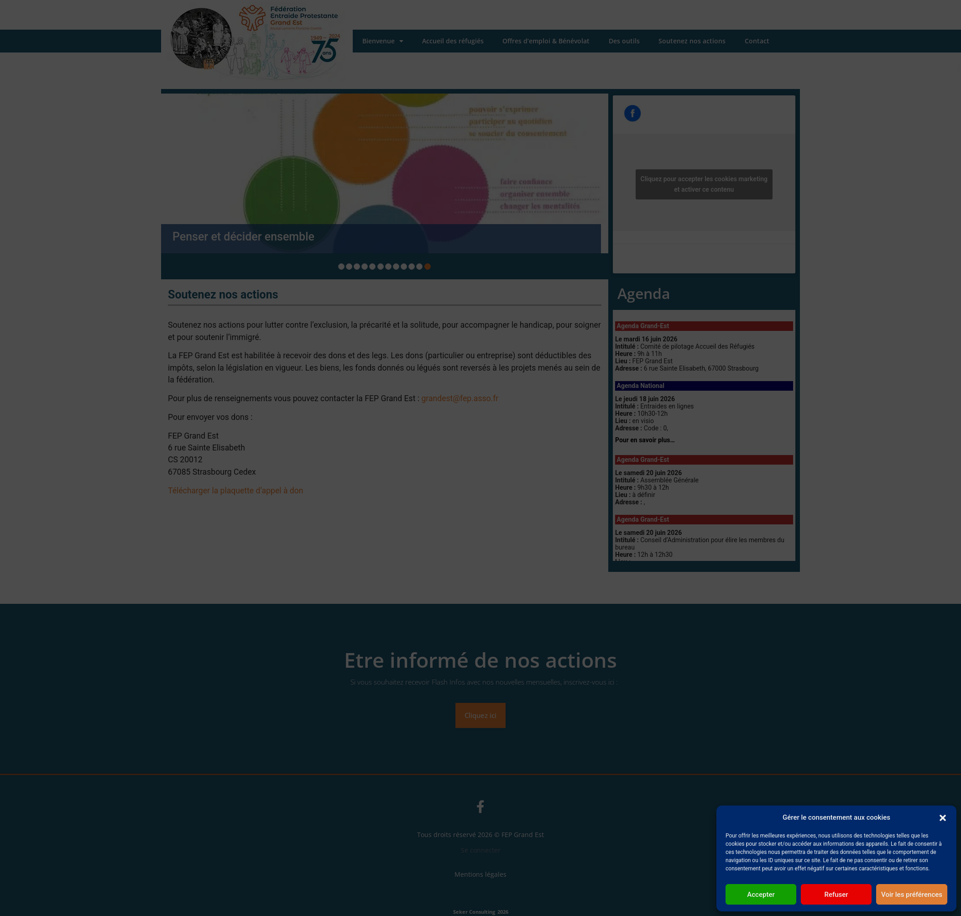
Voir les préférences (911, 894)
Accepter (760, 894)
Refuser (836, 894)
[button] (942, 817)
